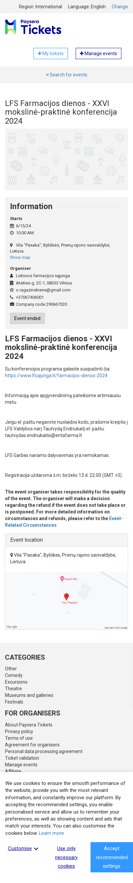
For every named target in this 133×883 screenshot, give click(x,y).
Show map (20, 257)
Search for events (66, 74)
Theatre (13, 688)
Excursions (16, 682)
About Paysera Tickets (28, 724)
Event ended (27, 318)
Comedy (14, 675)
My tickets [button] (51, 53)
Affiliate (13, 771)
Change (120, 6)
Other (11, 668)
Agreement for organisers (32, 744)
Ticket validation (22, 758)
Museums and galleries (29, 695)
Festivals (14, 702)
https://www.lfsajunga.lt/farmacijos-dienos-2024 (56, 375)
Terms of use (19, 738)
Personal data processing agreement (44, 751)
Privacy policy (19, 731)
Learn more (51, 833)
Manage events (21, 764)
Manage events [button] (98, 53)
